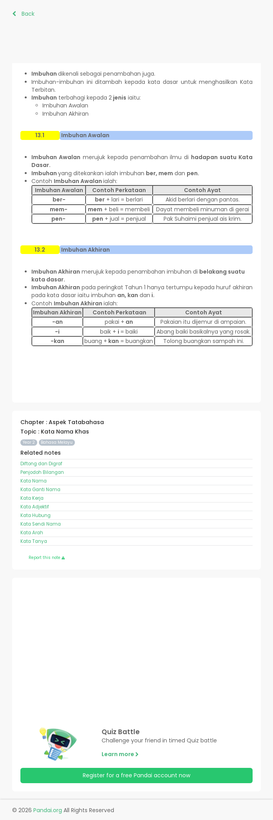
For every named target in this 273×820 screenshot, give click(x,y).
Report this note (47, 557)
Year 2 (29, 442)
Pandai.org (47, 810)
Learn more (120, 754)
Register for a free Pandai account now (136, 775)
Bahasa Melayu (57, 442)
